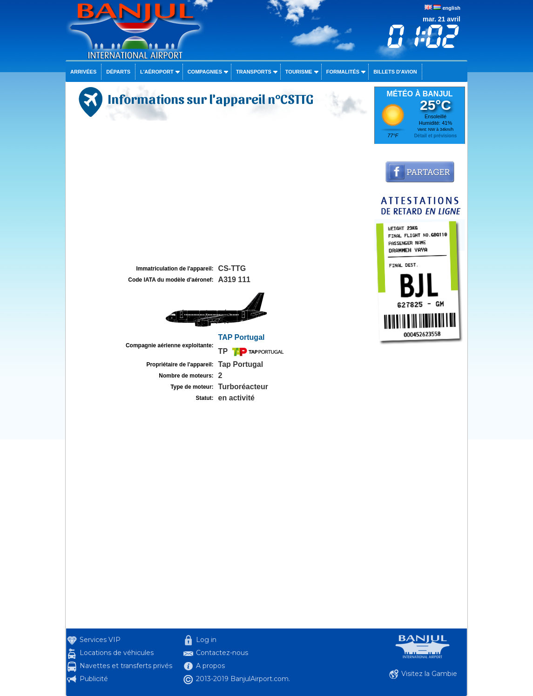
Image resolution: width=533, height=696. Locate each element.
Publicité (94, 679)
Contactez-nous (222, 653)
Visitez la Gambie (429, 673)
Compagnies (205, 71)
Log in (206, 639)
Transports (253, 71)
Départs (118, 71)
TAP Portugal (241, 337)
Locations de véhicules (117, 653)
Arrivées (83, 71)
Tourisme (298, 71)
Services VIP (100, 639)
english (451, 8)
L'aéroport (157, 71)
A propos (210, 666)
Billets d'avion (395, 71)
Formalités (343, 71)
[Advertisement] (218, 193)
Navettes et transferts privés (126, 666)
